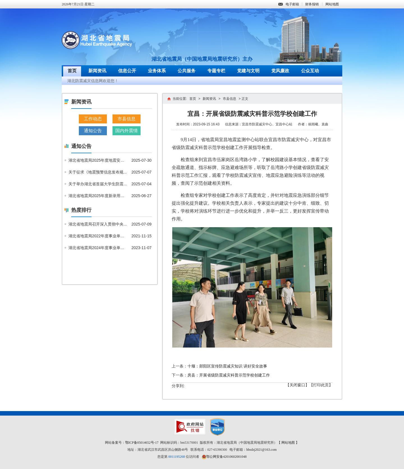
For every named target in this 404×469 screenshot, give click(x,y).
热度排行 (81, 210)
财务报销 (312, 4)
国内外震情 (126, 130)
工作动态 (93, 118)
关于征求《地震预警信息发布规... (97, 172)
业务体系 (157, 70)
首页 (72, 70)
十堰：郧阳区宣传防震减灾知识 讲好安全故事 (227, 366)
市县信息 (127, 118)
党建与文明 (248, 70)
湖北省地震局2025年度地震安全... (97, 160)
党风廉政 (280, 70)
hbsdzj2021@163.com (261, 450)
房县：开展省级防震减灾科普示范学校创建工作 (228, 375)
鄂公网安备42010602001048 (226, 457)
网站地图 (332, 4)
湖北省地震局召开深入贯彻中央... (97, 224)
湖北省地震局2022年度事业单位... (97, 236)
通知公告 (93, 130)
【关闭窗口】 (297, 385)
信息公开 (127, 70)
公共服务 (187, 70)
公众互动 (310, 70)
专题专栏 (216, 70)
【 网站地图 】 (288, 443)
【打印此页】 (321, 385)
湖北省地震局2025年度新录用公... (97, 195)
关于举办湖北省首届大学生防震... (97, 184)
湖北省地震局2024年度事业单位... (97, 247)
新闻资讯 (97, 70)
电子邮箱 (288, 4)
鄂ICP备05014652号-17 (142, 443)
